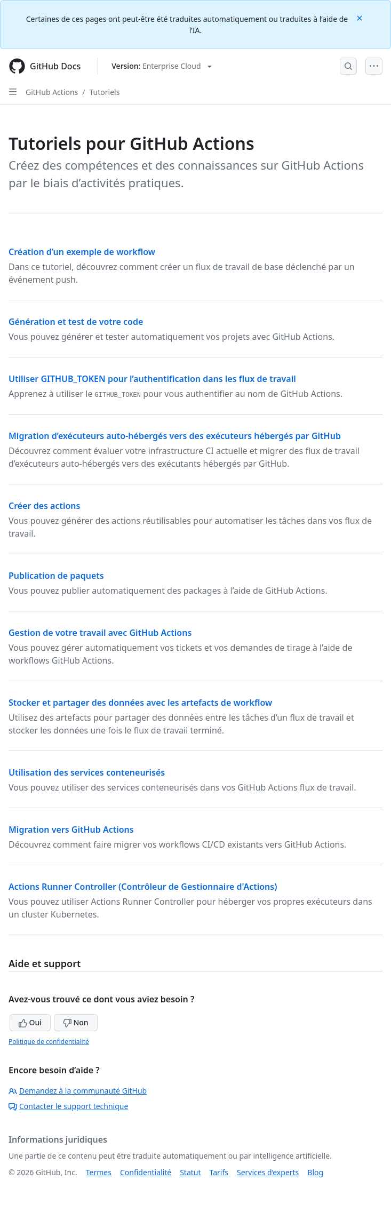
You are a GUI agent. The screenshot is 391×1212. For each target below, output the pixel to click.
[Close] (360, 17)
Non (76, 1022)
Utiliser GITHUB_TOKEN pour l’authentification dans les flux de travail (152, 379)
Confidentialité (145, 1172)
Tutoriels (105, 92)
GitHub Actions (52, 92)
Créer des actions (44, 506)
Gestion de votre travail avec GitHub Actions (100, 633)
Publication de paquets (56, 575)
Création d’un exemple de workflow (82, 252)
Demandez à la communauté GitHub (78, 1091)
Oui (30, 1022)
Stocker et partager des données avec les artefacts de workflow (140, 702)
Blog (315, 1172)
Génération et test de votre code (76, 322)
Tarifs (219, 1172)
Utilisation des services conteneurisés (87, 772)
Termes (98, 1172)
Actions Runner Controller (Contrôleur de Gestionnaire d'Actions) (143, 886)
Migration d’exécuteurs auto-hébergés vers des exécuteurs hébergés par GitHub (175, 436)
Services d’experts (268, 1172)
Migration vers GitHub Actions (71, 829)
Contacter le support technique (68, 1106)
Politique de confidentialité (49, 1041)
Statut (190, 1172)
